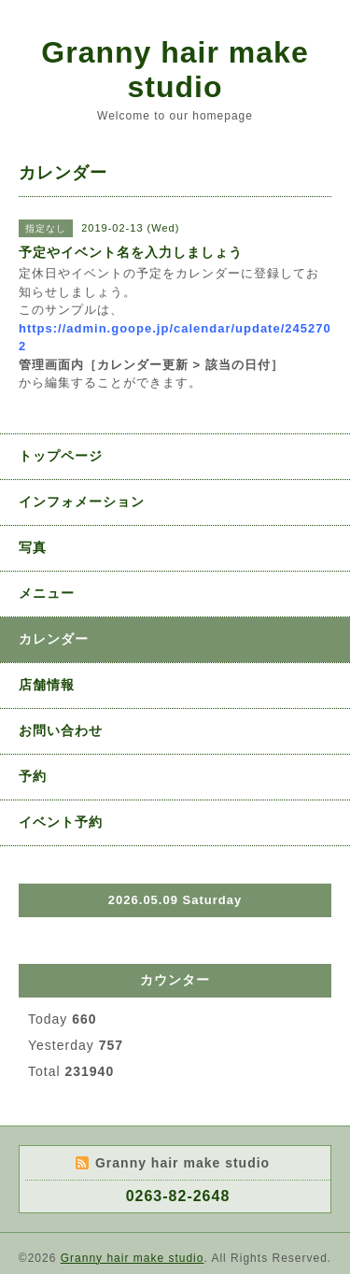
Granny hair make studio (174, 69)
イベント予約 (61, 821)
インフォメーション (82, 501)
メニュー (47, 593)
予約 (33, 776)
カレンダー (54, 638)
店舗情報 (47, 684)
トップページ (61, 455)
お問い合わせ (61, 730)
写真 (33, 547)
